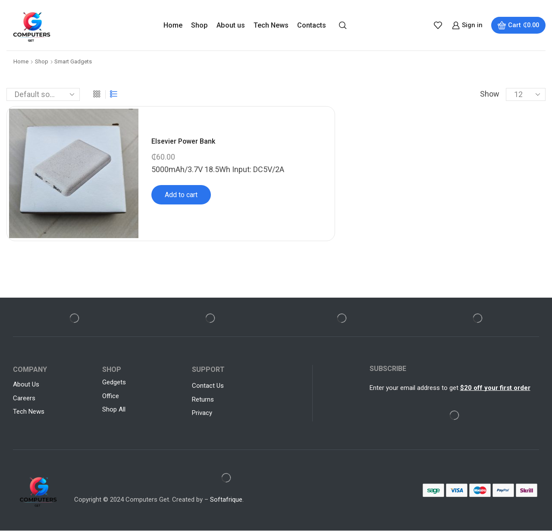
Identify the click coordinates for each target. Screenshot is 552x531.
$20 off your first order (495, 388)
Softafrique (226, 500)
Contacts (311, 25)
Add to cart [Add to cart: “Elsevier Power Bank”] (181, 195)
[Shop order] (43, 94)
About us (230, 25)
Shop (199, 25)
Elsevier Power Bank (183, 141)
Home (172, 25)
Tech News (271, 25)
